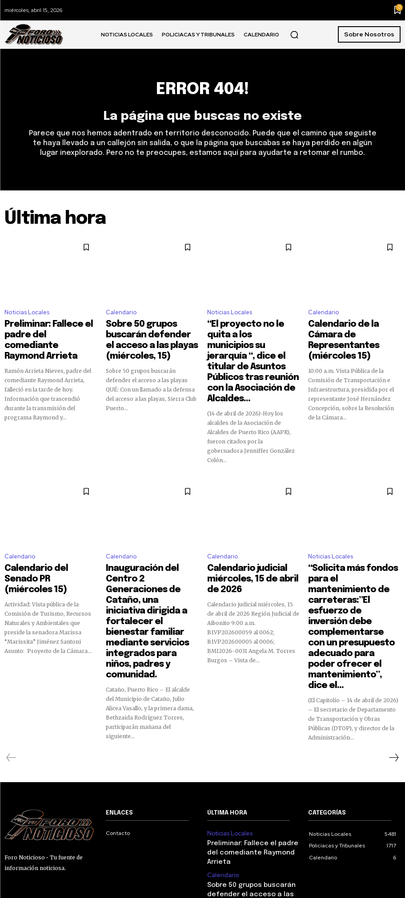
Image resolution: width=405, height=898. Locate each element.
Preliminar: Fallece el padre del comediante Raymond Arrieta (46, 334)
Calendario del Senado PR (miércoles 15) (44, 530)
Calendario (121, 316)
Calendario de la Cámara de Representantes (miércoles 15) (352, 334)
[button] (294, 34)
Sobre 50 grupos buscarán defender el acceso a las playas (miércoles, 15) (147, 334)
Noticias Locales (26, 316)
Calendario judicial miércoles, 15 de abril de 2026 (253, 530)
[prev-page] (11, 654)
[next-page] (393, 654)
